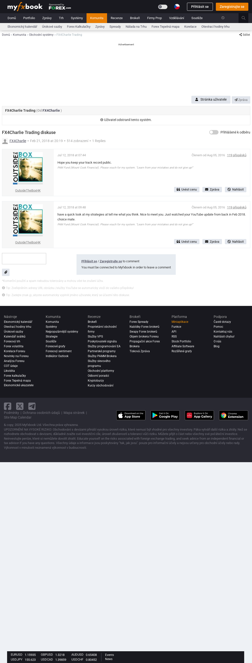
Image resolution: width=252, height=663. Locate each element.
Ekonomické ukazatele (18, 385)
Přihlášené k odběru (235, 132)
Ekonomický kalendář (22, 26)
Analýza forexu (14, 361)
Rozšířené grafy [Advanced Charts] (182, 351)
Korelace (190, 26)
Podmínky (11, 413)
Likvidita (9, 371)
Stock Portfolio (181, 341)
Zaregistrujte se (232, 7)
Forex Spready (139, 322)
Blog (216, 346)
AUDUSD (77, 654)
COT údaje (11, 366)
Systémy (77, 18)
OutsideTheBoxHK (28, 190)
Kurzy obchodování (100, 385)
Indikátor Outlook (57, 356)
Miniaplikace (180, 322)
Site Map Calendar (18, 417)
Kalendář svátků (14, 336)
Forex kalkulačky (15, 375)
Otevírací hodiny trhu (215, 26)
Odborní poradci (98, 375)
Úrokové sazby (52, 26)
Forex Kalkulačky (78, 26)
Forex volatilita (13, 346)
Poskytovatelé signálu (102, 341)
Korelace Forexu (14, 351)
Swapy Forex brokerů (143, 331)
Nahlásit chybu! (224, 336)
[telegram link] (32, 406)
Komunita (96, 18)
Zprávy (47, 18)
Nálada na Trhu (136, 26)
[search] (246, 18)
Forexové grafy (55, 346)
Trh (61, 18)
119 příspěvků (236, 155)
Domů (12, 18)
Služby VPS (95, 336)
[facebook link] (7, 406)
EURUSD (16, 654)
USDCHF (77, 659)
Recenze (117, 18)
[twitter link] (19, 406)
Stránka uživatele (211, 99)
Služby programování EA (104, 346)
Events (109, 655)
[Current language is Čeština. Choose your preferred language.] (177, 7)
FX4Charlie (52, 110)
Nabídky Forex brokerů (144, 326)
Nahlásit (236, 189)
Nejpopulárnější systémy (62, 331)
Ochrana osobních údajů (41, 413)
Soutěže (197, 18)
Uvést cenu (187, 189)
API (174, 331)
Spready (115, 26)
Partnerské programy (102, 351)
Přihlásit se (200, 7)
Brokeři (135, 18)
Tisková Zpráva (140, 351)
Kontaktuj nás (223, 331)
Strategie (51, 336)
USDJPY (16, 659)
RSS (174, 336)
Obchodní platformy (101, 371)
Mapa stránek (74, 413)
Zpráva (241, 100)
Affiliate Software (183, 346)
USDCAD (47, 659)
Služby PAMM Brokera (102, 356)
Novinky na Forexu (16, 356)
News (108, 659)
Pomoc (218, 326)
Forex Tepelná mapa (165, 26)
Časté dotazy (222, 322)
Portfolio (29, 18)
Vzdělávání (176, 18)
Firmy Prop (154, 18)
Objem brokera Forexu (144, 336)
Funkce (176, 326)
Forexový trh (12, 341)
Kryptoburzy (96, 380)
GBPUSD (47, 654)
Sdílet (244, 34)
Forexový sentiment (59, 351)
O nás (217, 341)
